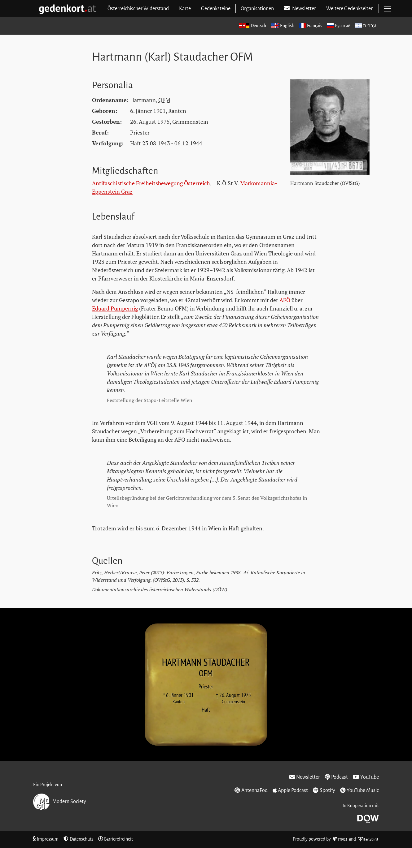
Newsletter (304, 777)
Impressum (46, 839)
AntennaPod (250, 790)
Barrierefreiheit (115, 839)
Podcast (336, 777)
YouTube (366, 777)
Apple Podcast (290, 790)
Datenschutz (78, 839)
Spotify (324, 790)
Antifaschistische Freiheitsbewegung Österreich (151, 183)
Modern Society (59, 802)
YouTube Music (359, 790)
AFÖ (284, 300)
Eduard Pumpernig (115, 308)
